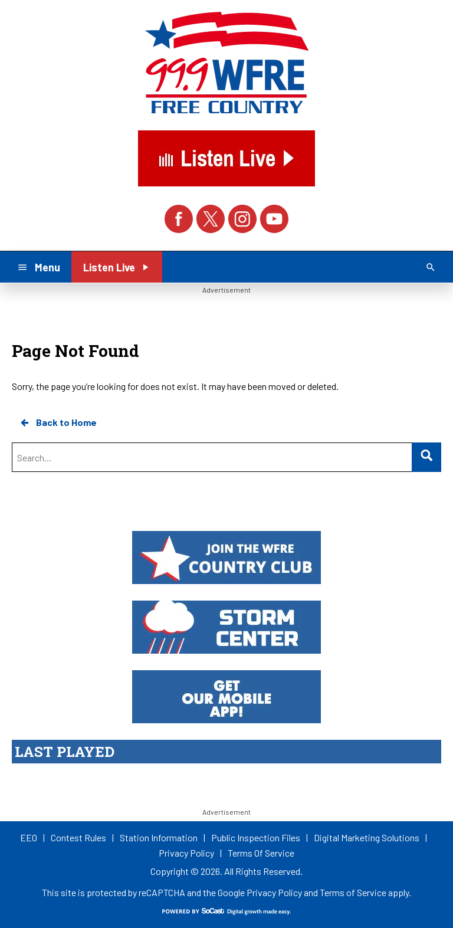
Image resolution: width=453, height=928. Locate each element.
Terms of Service (353, 892)
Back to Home (58, 422)
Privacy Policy (274, 892)
